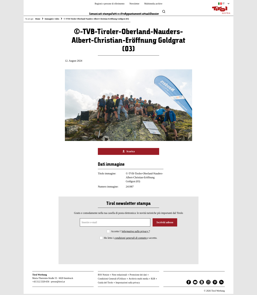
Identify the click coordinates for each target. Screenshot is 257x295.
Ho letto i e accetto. (130, 239)
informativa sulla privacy (135, 232)
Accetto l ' (130, 232)
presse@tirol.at (58, 283)
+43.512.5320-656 (40, 283)
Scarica (128, 152)
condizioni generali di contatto (130, 239)
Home (37, 19)
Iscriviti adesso (165, 223)
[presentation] (128, 250)
